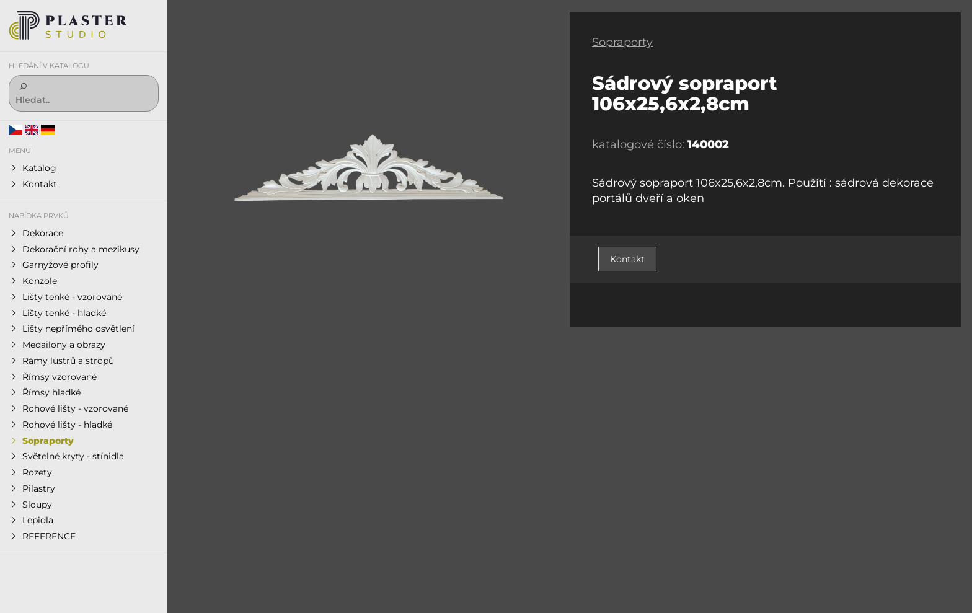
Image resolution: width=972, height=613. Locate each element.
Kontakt (627, 259)
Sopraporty (622, 42)
